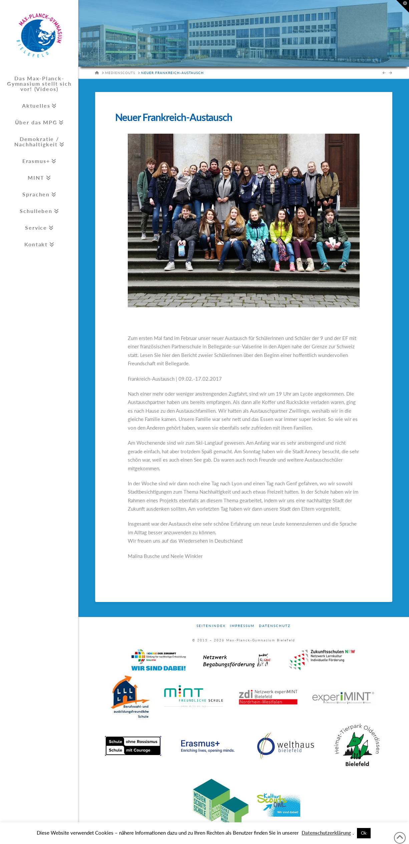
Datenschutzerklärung (326, 833)
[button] (402, 6)
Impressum (242, 626)
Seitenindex (211, 626)
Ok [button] (364, 833)
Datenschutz (275, 626)
